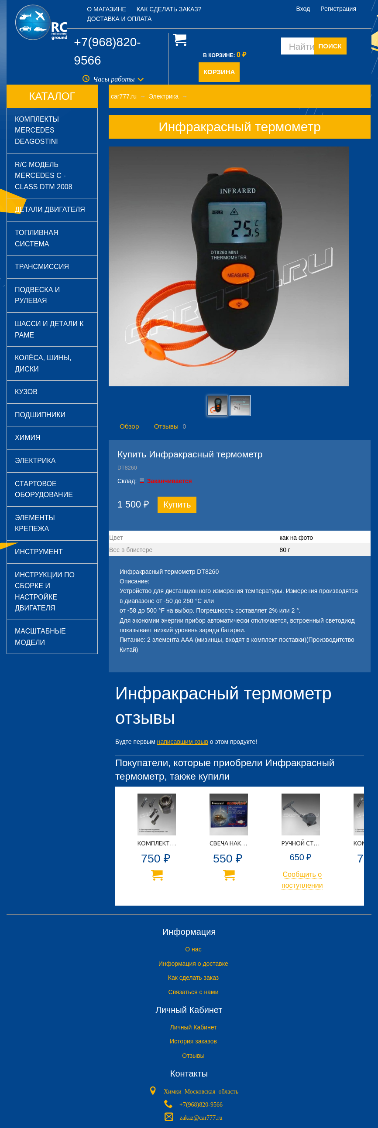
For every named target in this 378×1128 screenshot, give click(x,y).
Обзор (129, 426)
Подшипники (40, 415)
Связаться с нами (193, 991)
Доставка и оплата (119, 18)
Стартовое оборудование (44, 489)
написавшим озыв (182, 741)
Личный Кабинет (193, 1027)
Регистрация (338, 8)
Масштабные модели (40, 636)
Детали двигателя (50, 209)
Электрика (35, 460)
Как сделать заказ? (169, 9)
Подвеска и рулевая (37, 295)
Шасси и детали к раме (49, 329)
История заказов (193, 1041)
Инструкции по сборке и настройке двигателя (45, 591)
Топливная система (36, 238)
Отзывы (166, 426)
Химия (28, 437)
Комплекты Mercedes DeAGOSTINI (37, 130)
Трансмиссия (42, 266)
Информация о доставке (193, 963)
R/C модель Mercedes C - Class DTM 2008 (43, 176)
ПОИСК (330, 46)
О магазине (106, 9)
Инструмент (39, 551)
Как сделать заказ (193, 977)
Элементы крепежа (35, 523)
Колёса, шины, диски (43, 363)
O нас (193, 949)
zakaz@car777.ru (201, 1117)
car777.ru (124, 96)
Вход (303, 8)
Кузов (26, 391)
